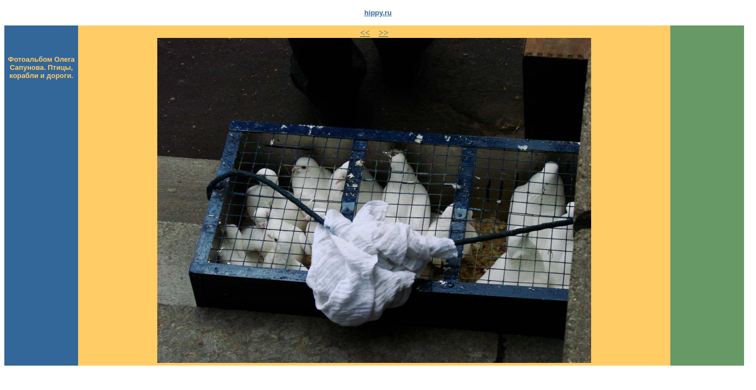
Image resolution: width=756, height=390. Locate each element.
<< (365, 32)
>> (383, 32)
